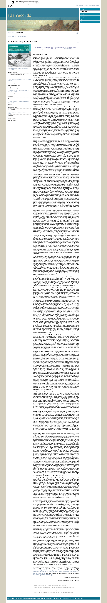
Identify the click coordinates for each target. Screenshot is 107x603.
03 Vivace (10, 77)
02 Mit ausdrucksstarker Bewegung (16, 74)
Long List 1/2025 (66, 49)
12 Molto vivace (11, 109)
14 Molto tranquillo (12, 118)
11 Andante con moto (12, 107)
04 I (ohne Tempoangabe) (14, 83)
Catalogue (83, 11)
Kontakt (86, 5)
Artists (82, 19)
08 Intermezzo (11, 96)
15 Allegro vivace (11, 120)
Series (82, 14)
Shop (82, 22)
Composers (83, 16)
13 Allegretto (10, 115)
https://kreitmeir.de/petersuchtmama (52, 570)
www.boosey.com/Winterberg (42, 575)
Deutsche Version (94, 5)
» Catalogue (10, 32)
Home (82, 9)
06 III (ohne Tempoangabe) (14, 88)
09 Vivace (10, 98)
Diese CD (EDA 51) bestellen (17, 36)
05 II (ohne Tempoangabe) (14, 85)
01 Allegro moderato (12, 72)
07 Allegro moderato (12, 94)
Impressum (79, 5)
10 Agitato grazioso (12, 104)
